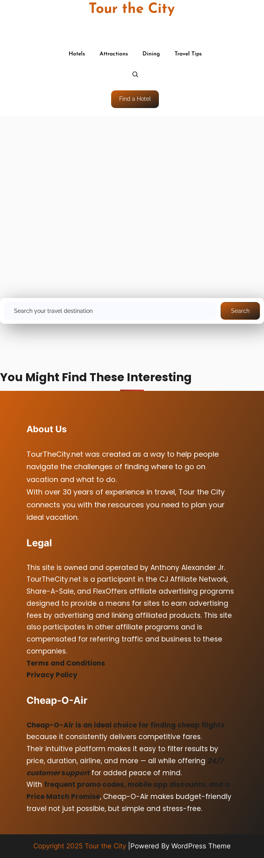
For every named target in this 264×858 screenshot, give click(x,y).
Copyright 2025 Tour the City (79, 846)
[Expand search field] (135, 75)
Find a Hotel (135, 99)
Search (240, 311)
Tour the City (132, 9)
